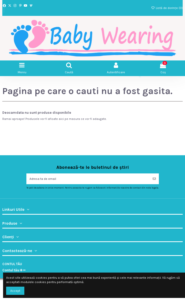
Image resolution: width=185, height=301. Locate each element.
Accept (15, 291)
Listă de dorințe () (167, 8)
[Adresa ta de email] (88, 178)
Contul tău (12, 264)
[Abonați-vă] (154, 178)
